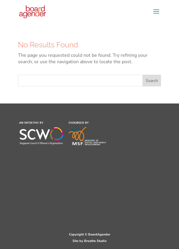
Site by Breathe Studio (89, 241)
